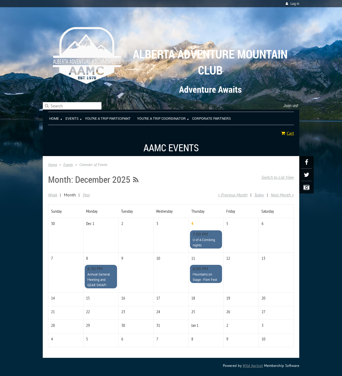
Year (86, 194)
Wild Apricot (253, 365)
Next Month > (282, 194)
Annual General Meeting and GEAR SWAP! (98, 279)
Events (68, 164)
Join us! (290, 105)
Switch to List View (277, 177)
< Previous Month (232, 194)
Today (259, 194)
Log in (294, 3)
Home (52, 164)
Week (52, 194)
